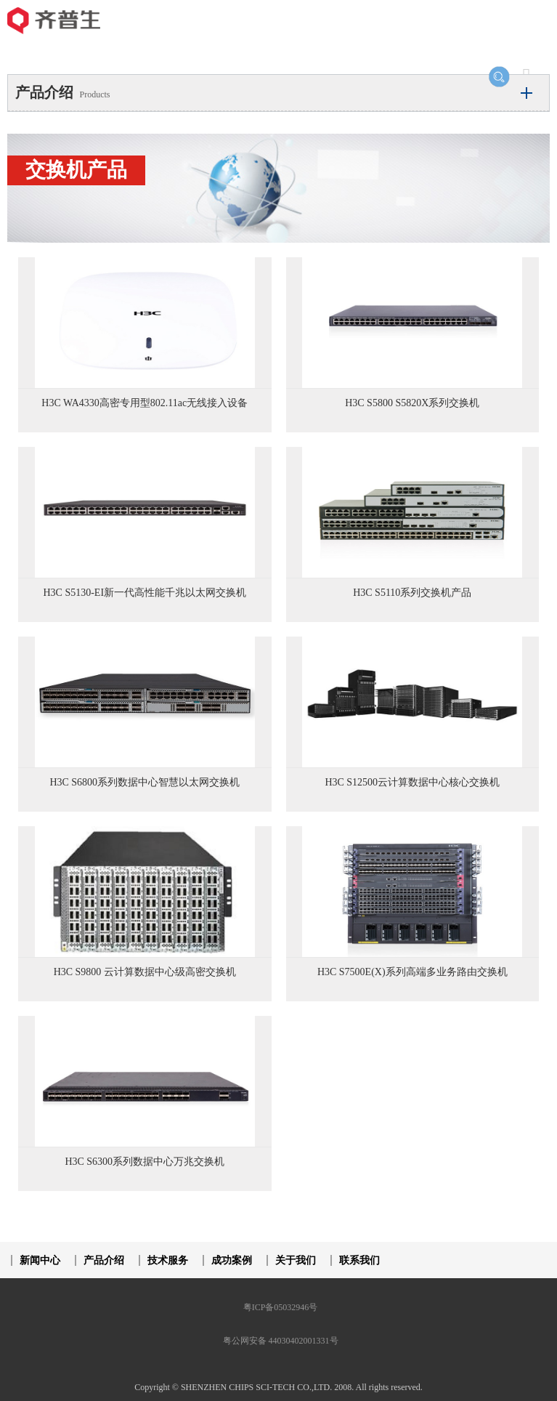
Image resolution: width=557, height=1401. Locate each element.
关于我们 (295, 1260)
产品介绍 (104, 1260)
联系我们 (359, 1260)
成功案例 (231, 1260)
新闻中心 (40, 1260)
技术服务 (167, 1260)
